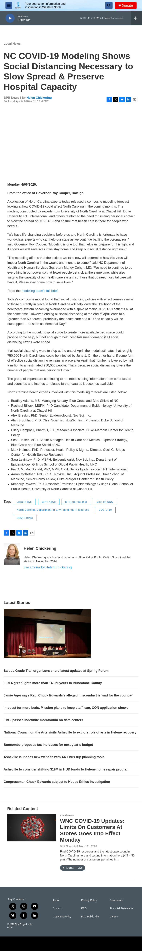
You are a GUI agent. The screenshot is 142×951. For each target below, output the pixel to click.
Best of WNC (105, 501)
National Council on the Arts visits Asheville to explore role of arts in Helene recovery (70, 732)
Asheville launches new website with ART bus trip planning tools (54, 757)
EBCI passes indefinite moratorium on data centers (43, 720)
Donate (127, 5)
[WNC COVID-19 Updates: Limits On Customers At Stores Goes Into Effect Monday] (31, 827)
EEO (84, 908)
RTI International (76, 501)
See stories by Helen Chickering (48, 567)
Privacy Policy (89, 900)
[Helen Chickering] (12, 554)
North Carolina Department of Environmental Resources (53, 509)
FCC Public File (90, 916)
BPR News (49, 501)
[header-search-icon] (109, 5)
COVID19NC (25, 518)
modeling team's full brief (40, 291)
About (56, 900)
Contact (57, 908)
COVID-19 (105, 509)
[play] (10, 18)
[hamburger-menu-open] (8, 5)
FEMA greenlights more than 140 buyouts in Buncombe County (53, 683)
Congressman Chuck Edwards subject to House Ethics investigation (57, 782)
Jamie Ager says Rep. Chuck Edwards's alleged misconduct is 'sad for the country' (68, 695)
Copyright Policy (62, 916)
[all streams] (136, 18)
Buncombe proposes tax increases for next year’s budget (48, 745)
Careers (114, 916)
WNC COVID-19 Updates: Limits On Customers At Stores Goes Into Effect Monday (92, 830)
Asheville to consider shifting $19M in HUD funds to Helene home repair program (66, 769)
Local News (12, 43)
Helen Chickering (39, 97)
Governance (116, 900)
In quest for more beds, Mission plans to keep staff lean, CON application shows (66, 708)
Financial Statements (121, 908)
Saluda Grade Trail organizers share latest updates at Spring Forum (56, 671)
